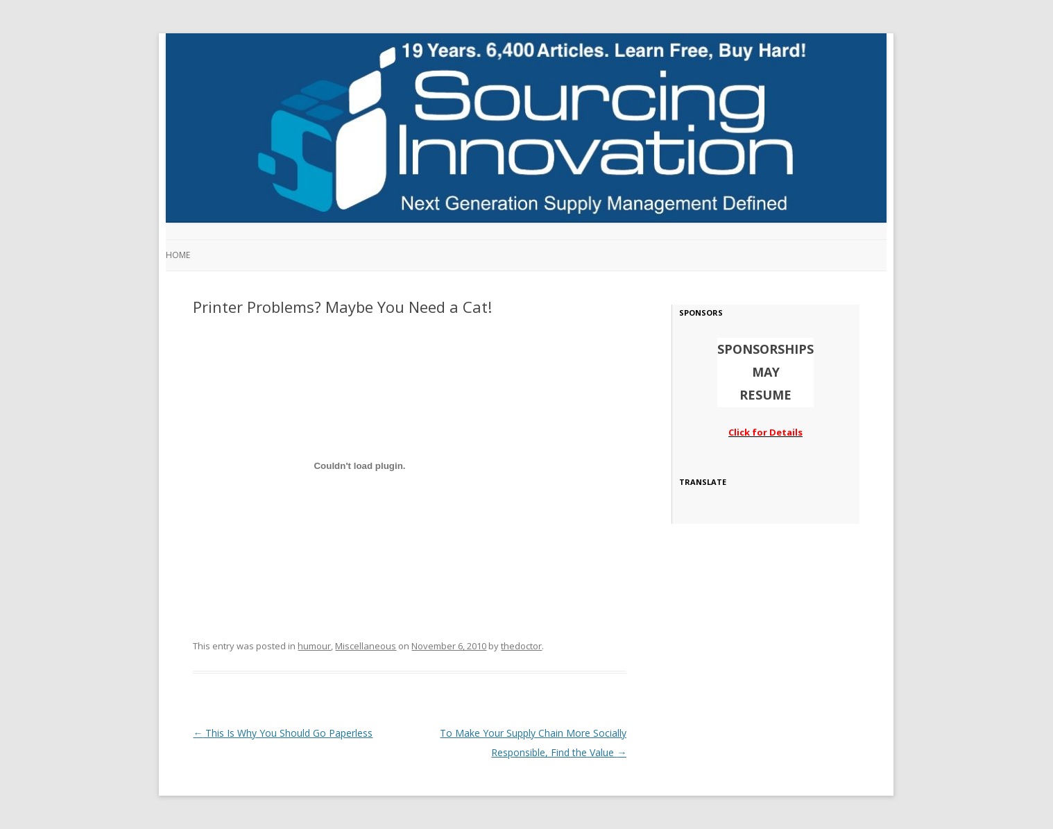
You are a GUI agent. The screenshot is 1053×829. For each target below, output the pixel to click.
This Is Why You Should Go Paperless (283, 733)
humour (314, 646)
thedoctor (521, 646)
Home (178, 255)
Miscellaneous (365, 646)
